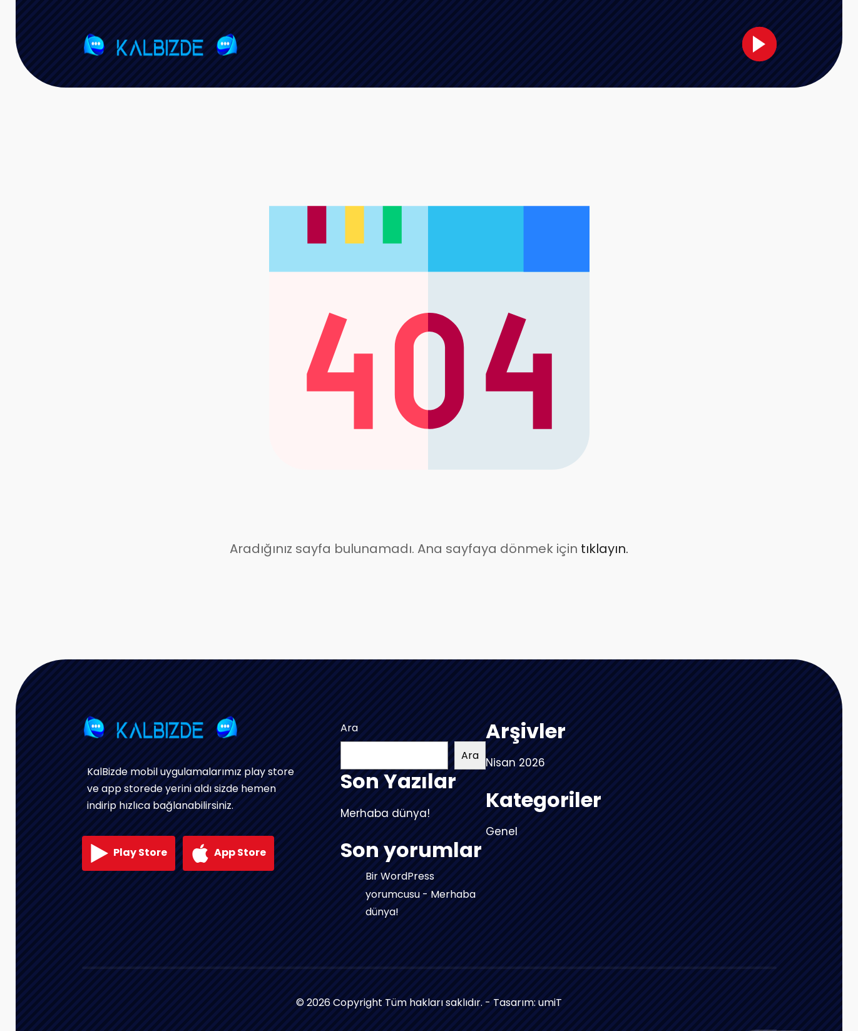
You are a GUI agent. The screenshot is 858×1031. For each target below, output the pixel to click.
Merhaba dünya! (385, 813)
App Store (228, 853)
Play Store (128, 853)
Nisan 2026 (515, 762)
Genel (502, 831)
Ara (349, 728)
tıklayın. (604, 548)
